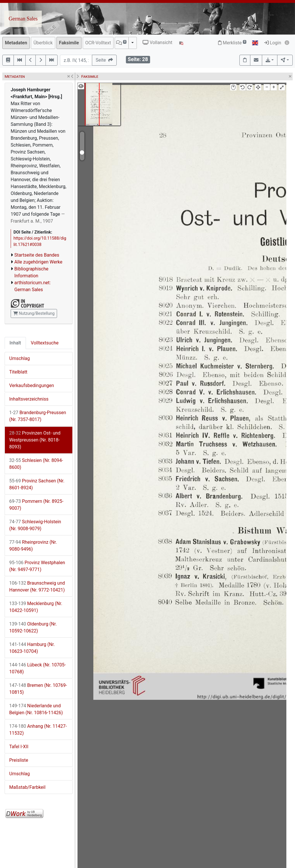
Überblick (43, 43)
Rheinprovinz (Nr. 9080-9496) (33, 545)
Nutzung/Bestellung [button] (33, 313)
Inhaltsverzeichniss (28, 399)
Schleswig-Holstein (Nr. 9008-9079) (35, 525)
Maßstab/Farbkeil (27, 787)
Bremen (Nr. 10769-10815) (38, 689)
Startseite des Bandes (36, 255)
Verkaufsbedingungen (31, 385)
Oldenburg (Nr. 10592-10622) (33, 627)
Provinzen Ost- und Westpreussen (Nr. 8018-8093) (34, 440)
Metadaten (16, 43)
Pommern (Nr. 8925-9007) (36, 505)
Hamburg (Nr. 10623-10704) (32, 648)
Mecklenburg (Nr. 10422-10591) (35, 607)
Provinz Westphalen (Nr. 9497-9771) (37, 566)
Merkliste (232, 43)
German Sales (23, 19)
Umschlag (19, 358)
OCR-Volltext (98, 43)
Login (272, 43)
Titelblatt (18, 372)
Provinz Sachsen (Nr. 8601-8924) (37, 484)
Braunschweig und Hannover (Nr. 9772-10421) (37, 586)
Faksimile (69, 43)
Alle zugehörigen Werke (38, 262)
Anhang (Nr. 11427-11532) (38, 729)
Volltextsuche (44, 343)
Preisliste (18, 760)
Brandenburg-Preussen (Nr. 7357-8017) (37, 416)
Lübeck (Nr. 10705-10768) (37, 668)
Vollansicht (157, 42)
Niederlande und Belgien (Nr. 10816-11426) (36, 709)
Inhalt (15, 343)
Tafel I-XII (19, 746)
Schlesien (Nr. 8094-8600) (36, 464)
